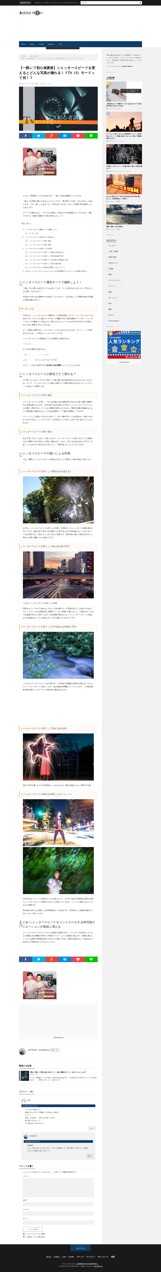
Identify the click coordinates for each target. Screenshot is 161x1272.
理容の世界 (112, 257)
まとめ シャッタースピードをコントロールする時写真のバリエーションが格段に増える (54, 271)
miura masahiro (114, 321)
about (32, 44)
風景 (119, 229)
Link (60, 44)
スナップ (112, 286)
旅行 (110, 303)
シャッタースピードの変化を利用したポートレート (45, 267)
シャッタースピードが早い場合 (38, 241)
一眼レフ (44, 83)
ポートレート (122, 171)
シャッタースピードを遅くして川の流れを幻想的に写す (46, 260)
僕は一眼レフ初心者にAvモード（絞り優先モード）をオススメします (58, 1072)
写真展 (111, 269)
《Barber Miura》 (127, 66)
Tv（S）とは (31, 233)
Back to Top (80, 1248)
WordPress (98, 1266)
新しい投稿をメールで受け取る (34, 1237)
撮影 (110, 274)
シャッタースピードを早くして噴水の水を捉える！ (45, 252)
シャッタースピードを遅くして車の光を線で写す (44, 256)
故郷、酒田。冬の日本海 (114, 227)
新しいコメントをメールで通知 (34, 1234)
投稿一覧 (54, 1050)
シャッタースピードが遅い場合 (38, 244)
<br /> (29, 706)
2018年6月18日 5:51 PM (29, 1106)
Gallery (50, 44)
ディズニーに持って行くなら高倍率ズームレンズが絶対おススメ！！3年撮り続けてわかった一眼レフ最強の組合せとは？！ (124, 136)
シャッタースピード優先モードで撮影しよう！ (40, 229)
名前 (25, 1200)
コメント (26, 1176)
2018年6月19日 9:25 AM (32, 1141)
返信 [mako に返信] (91, 1128)
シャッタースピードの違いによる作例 (37, 248)
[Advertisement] (101, 23)
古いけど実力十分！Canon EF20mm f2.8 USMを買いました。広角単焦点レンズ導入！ (123, 197)
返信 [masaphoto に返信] (89, 1156)
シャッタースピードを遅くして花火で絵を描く (43, 263)
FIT (83, 1266)
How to (120, 108)
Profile (41, 44)
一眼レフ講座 (34, 83)
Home (23, 44)
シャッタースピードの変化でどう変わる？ (38, 237)
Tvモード (51, 83)
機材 (119, 201)
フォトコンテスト (115, 280)
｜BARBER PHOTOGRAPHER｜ (87, 1264)
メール (26, 1209)
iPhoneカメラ (113, 263)
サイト (25, 1218)
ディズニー (121, 141)
